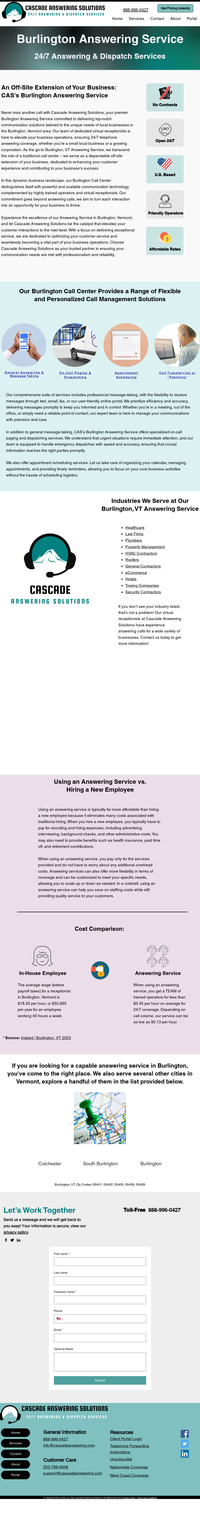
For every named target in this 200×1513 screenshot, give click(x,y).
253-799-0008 (55, 1467)
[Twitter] (12, 1240)
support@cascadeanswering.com (72, 1473)
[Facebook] (5, 1240)
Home (15, 1433)
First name (62, 1254)
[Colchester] (50, 1164)
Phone (58, 1310)
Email (58, 1330)
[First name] (98, 1262)
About (15, 1464)
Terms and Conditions (147, 1498)
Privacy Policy (129, 1498)
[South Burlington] (100, 1164)
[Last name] (98, 1281)
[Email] (98, 1338)
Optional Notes (63, 1349)
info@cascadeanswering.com (69, 1445)
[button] (136, 18)
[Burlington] (151, 1164)
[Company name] (98, 1300)
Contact (15, 1454)
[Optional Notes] (100, 1361)
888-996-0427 (164, 1210)
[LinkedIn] (18, 1240)
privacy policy (15, 1232)
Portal (15, 1475)
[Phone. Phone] (103, 1319)
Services (15, 1443)
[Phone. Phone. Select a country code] (60, 1318)
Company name (65, 1292)
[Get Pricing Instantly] (175, 8)
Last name (61, 1272)
